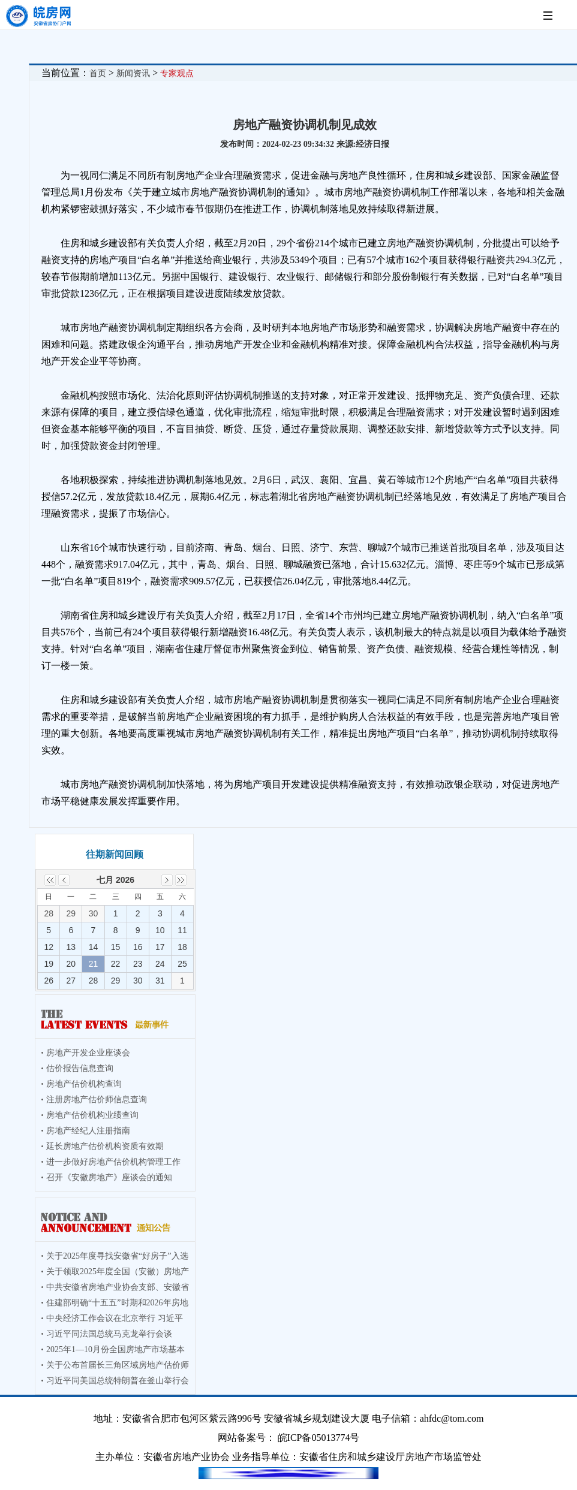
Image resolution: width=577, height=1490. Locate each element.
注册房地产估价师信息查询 (96, 1099)
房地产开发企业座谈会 (88, 1052)
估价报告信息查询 (79, 1068)
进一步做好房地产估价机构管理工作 (113, 1161)
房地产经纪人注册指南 (88, 1130)
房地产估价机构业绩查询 (92, 1115)
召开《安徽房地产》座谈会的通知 (109, 1177)
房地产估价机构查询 (84, 1083)
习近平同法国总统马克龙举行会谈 (109, 1333)
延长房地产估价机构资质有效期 (105, 1146)
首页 (97, 73)
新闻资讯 (133, 73)
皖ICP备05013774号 (319, 1437)
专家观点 (177, 73)
